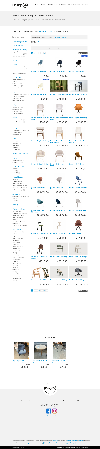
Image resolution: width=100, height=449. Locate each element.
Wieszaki (14, 200)
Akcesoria (16, 194)
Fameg (14, 240)
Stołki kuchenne (16, 86)
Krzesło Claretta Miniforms (39, 233)
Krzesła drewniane (17, 67)
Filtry (35, 41)
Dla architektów (74, 5)
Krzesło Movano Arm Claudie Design (57, 141)
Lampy (14, 139)
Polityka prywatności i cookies (18, 447)
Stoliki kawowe (16, 132)
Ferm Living (15, 242)
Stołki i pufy (16, 77)
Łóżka (14, 158)
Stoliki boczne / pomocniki (19, 130)
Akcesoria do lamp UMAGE (19, 196)
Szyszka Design (16, 276)
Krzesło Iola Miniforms (57, 210)
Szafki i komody (18, 166)
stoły (70, 442)
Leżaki (14, 219)
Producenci (52, 5)
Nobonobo (15, 263)
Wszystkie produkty (19, 42)
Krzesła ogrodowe (17, 217)
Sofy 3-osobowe (16, 109)
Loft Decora (15, 248)
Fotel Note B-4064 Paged (77, 280)
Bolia (13, 234)
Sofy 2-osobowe (16, 107)
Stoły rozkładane (16, 100)
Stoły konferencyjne (17, 190)
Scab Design (15, 269)
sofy (54, 440)
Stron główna (36, 37)
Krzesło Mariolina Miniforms (78, 187)
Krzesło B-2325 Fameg (76, 71)
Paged (14, 265)
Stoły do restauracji (17, 56)
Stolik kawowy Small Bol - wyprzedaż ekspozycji (40, 361)
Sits (13, 272)
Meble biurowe (17, 177)
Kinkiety (14, 141)
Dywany (15, 205)
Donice (14, 198)
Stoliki (14, 128)
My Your (14, 261)
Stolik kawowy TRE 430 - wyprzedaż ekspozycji (58, 361)
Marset (14, 255)
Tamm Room (16, 278)
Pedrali (14, 267)
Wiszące (14, 149)
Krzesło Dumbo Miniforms (77, 210)
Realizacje (62, 5)
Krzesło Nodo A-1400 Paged (59, 280)
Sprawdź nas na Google (51, 415)
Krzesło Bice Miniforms (57, 233)
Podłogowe (15, 147)
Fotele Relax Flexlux (17, 122)
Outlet (14, 60)
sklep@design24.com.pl (54, 406)
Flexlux (14, 244)
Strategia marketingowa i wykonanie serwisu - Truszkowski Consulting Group (72, 447)
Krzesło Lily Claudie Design (39, 164)
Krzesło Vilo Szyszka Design (59, 94)
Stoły (14, 92)
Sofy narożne (15, 111)
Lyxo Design (15, 250)
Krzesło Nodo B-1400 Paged (40, 280)
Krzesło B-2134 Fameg (38, 94)
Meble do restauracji (19, 50)
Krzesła (15, 65)
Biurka (14, 179)
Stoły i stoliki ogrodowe (18, 225)
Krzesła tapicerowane (18, 69)
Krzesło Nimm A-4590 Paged (78, 256)
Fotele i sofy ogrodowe (18, 213)
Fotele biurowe (16, 181)
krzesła (66, 442)
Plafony (14, 145)
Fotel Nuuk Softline (75, 233)
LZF (13, 253)
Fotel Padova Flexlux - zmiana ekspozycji (19, 361)
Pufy (13, 81)
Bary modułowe (16, 52)
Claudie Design (16, 238)
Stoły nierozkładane (17, 96)
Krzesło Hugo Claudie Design (78, 117)
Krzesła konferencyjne (18, 185)
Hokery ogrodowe (17, 215)
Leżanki (14, 124)
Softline (14, 274)
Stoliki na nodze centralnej (19, 94)
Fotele (14, 117)
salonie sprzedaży (45, 31)
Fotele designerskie (17, 120)
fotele (56, 440)
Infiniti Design (16, 246)
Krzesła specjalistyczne (18, 187)
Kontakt (85, 5)
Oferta (43, 5)
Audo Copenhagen (17, 232)
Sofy (14, 105)
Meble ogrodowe (18, 209)
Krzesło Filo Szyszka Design (78, 94)
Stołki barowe (16, 83)
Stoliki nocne (16, 134)
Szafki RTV (15, 173)
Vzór (13, 280)
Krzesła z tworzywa (17, 73)
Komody (14, 168)
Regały (14, 171)
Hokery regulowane (17, 79)
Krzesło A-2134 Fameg (57, 71)
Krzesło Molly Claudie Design (40, 141)
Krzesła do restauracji (18, 54)
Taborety (14, 88)
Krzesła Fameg (17, 45)
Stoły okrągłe (16, 98)
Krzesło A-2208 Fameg (38, 71)
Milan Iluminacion (17, 257)
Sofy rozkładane (16, 113)
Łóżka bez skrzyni (17, 160)
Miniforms (15, 259)
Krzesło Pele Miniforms (76, 164)
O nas (37, 5)
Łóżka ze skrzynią (17, 162)
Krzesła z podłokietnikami (19, 71)
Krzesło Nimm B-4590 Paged (59, 256)
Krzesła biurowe (16, 183)
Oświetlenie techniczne (20, 154)
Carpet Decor (16, 236)
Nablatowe (15, 143)
